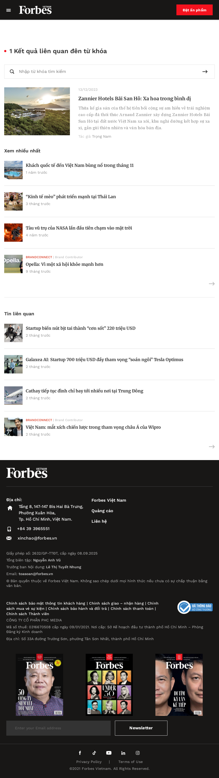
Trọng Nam (101, 136)
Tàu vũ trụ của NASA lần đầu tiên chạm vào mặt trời (79, 228)
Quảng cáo (102, 510)
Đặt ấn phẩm (194, 10)
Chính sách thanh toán (132, 608)
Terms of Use (130, 762)
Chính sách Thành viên (27, 614)
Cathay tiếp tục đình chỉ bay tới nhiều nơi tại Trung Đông (84, 390)
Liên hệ (99, 521)
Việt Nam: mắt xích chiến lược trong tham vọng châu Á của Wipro (93, 427)
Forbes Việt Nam (108, 500)
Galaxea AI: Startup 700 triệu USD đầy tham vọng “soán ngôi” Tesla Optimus (104, 359)
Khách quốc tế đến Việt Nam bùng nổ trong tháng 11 (80, 165)
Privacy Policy (88, 762)
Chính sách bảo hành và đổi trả (77, 608)
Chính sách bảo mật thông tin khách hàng (45, 603)
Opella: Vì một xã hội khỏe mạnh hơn (64, 264)
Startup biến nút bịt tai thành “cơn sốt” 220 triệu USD (80, 328)
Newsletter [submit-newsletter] (141, 727)
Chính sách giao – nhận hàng (116, 603)
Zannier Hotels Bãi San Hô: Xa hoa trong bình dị (134, 99)
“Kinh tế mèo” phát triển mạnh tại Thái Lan (71, 196)
